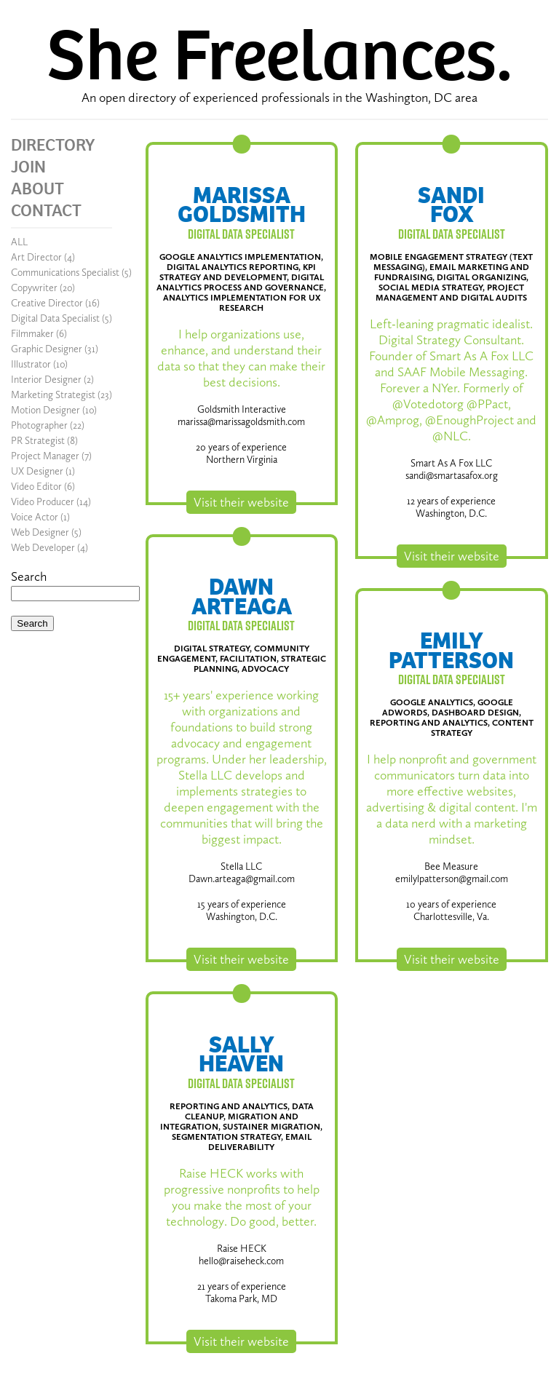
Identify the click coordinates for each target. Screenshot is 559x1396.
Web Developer (43, 548)
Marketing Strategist (53, 395)
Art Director (36, 257)
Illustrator (31, 364)
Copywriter (34, 288)
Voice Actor (34, 517)
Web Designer (40, 532)
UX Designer (37, 471)
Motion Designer (45, 410)
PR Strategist (38, 441)
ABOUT (37, 188)
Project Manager (45, 456)
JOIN (28, 167)
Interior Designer (46, 379)
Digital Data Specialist (55, 318)
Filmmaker (32, 334)
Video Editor (36, 486)
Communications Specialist (65, 272)
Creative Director (47, 303)
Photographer (39, 425)
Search (29, 576)
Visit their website (241, 502)
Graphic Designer (46, 349)
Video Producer (42, 502)
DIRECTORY (53, 145)
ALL (19, 242)
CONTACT (46, 210)
